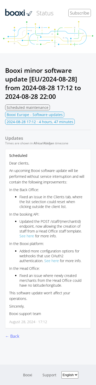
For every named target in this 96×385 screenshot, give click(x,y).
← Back (12, 336)
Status (29, 12)
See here (26, 236)
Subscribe (79, 13)
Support (49, 374)
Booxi (27, 374)
